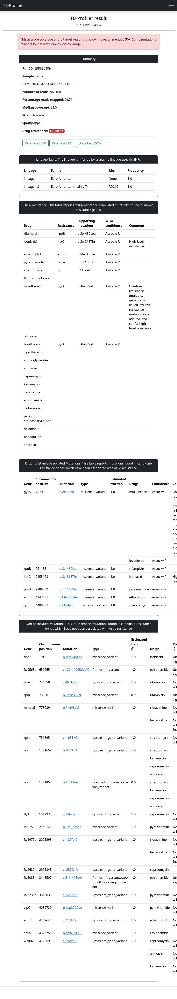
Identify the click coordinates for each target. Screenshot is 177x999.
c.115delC (66, 605)
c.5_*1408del (72, 877)
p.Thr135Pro (68, 589)
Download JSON (90, 143)
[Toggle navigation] (171, 5)
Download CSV (35, 143)
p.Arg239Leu (72, 933)
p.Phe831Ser (72, 695)
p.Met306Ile (68, 597)
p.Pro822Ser (72, 827)
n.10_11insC (72, 782)
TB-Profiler (12, 5)
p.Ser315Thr (68, 576)
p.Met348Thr (72, 657)
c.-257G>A (70, 869)
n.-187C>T (70, 750)
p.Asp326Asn (72, 907)
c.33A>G (69, 814)
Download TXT (62, 143)
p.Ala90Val (66, 492)
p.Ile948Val (71, 707)
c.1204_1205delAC (76, 669)
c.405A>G (70, 682)
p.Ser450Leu (68, 568)
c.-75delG (70, 941)
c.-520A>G (70, 895)
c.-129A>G (70, 839)
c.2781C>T (70, 920)
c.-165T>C (70, 737)
